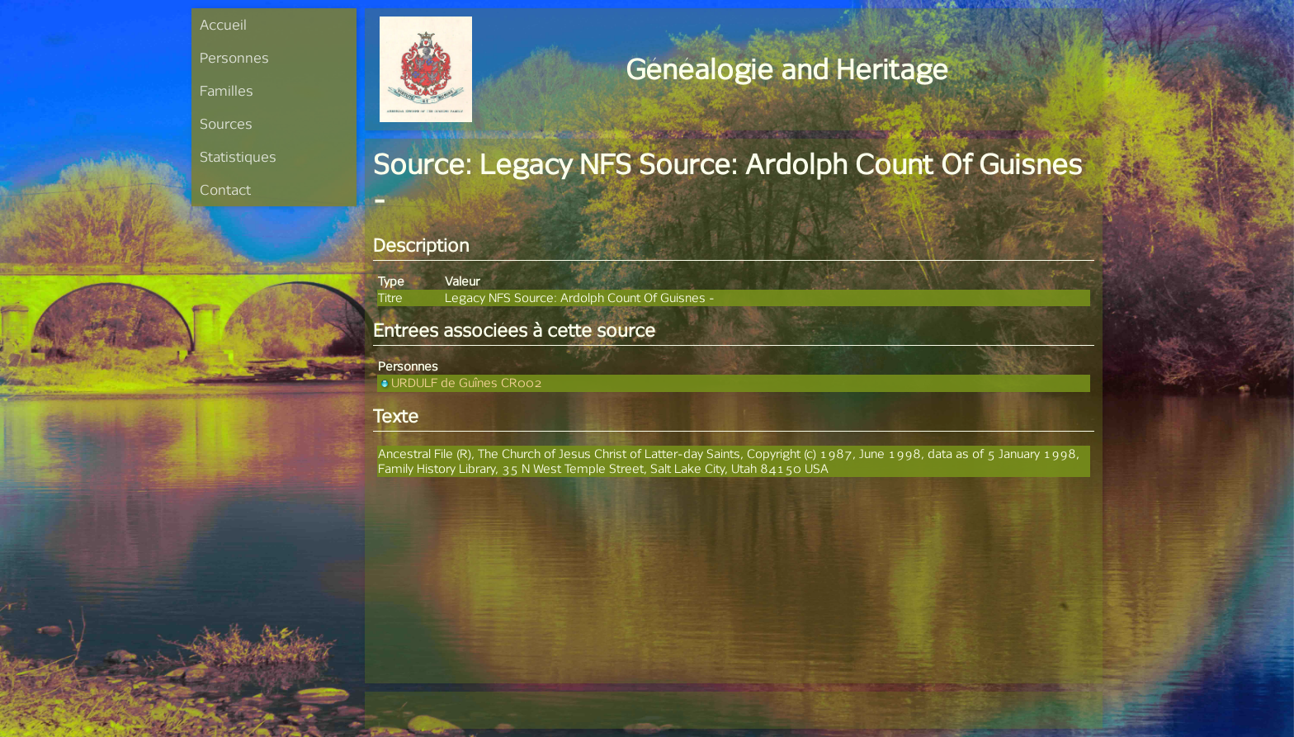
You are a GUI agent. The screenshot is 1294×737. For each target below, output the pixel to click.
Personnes (234, 57)
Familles (226, 90)
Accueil (223, 24)
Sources (226, 123)
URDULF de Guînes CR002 (460, 383)
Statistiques (238, 156)
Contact (225, 189)
